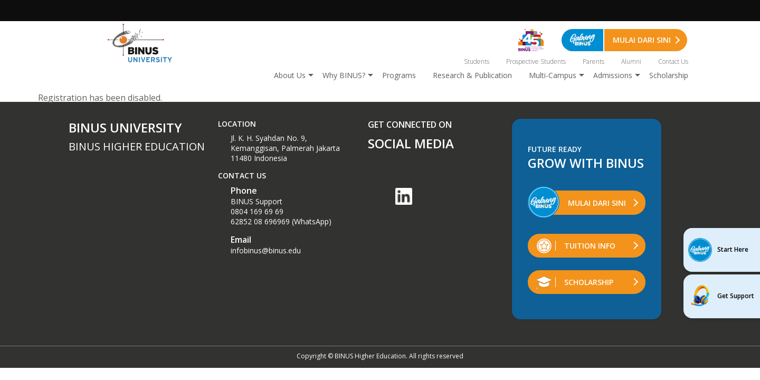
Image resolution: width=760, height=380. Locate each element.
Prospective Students (536, 61)
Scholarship (668, 75)
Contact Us (673, 61)
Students (476, 61)
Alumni (631, 61)
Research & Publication (472, 75)
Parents (593, 61)
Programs (399, 75)
